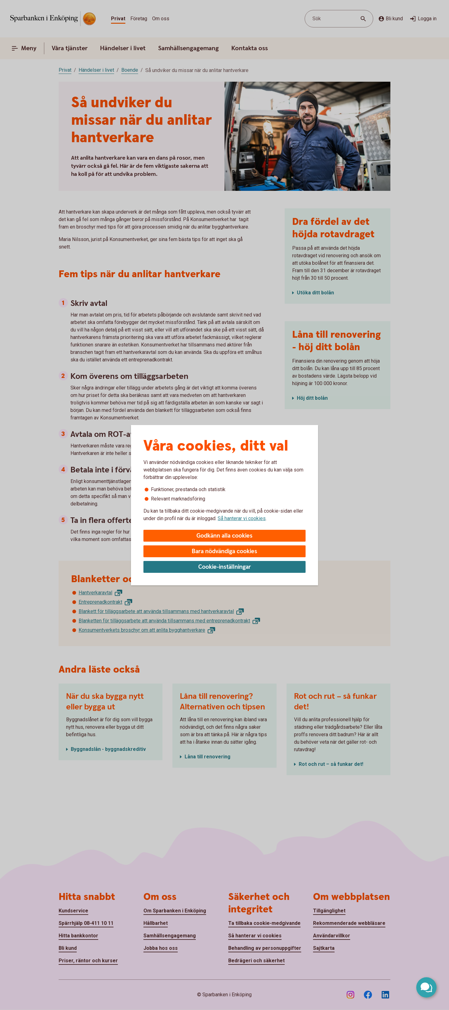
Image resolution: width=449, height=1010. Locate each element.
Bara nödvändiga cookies (224, 551)
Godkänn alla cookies (224, 536)
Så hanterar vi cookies (242, 518)
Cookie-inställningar (224, 567)
